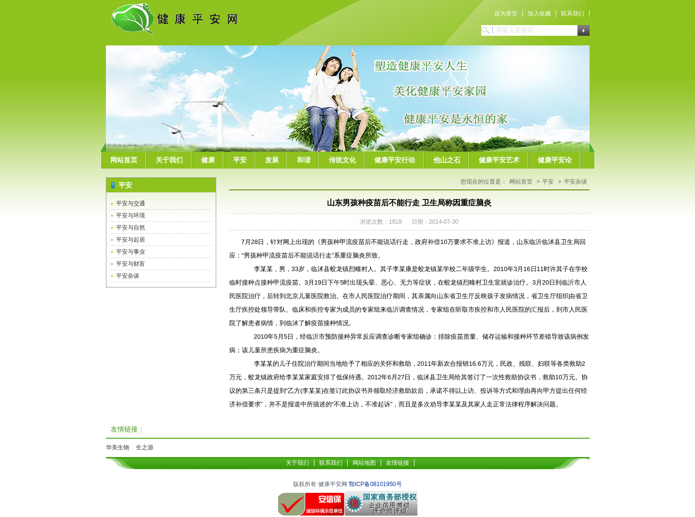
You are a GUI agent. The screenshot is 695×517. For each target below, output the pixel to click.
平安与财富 (130, 263)
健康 (208, 160)
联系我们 (572, 13)
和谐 (304, 160)
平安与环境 (130, 215)
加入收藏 (539, 13)
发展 (272, 160)
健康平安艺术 (499, 160)
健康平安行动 (394, 160)
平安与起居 (130, 239)
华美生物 (117, 447)
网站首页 (123, 160)
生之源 (144, 447)
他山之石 (446, 160)
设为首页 (506, 13)
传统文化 (342, 160)
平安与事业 (130, 251)
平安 (240, 160)
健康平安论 (555, 160)
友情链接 (397, 463)
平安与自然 (130, 227)
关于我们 (169, 160)
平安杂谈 (127, 276)
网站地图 (364, 463)
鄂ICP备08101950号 (375, 484)
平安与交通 (130, 203)
